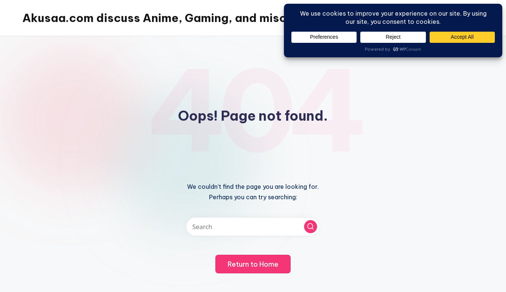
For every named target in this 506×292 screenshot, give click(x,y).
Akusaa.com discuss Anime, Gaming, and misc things (173, 18)
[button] (310, 226)
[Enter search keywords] (253, 226)
